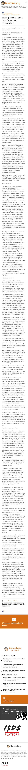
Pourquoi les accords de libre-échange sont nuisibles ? (11, 711)
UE (8, 606)
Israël (14, 603)
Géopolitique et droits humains (11, 15)
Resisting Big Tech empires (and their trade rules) (14, 670)
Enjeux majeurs (8, 13)
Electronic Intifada (12, 600)
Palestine (15, 604)
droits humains (8, 603)
